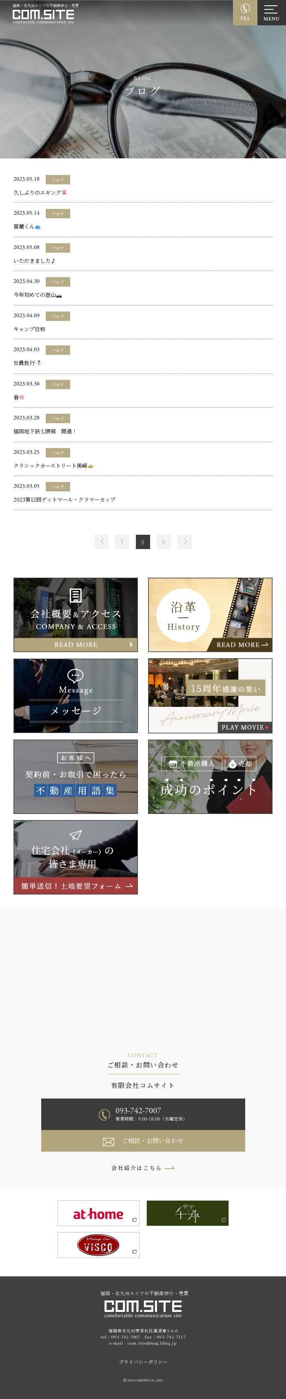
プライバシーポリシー (143, 1361)
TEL (245, 19)
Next (184, 542)
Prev (101, 542)
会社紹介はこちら (136, 1168)
